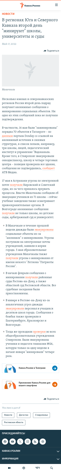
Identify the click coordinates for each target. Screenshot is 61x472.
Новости (8, 14)
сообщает (48, 168)
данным (7, 136)
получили (16, 185)
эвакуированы (44, 229)
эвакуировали (15, 308)
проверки (39, 331)
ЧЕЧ (37, 468)
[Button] (51, 51)
